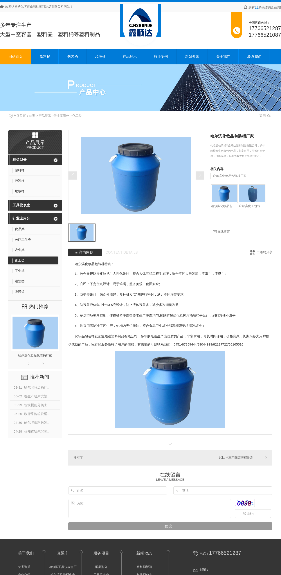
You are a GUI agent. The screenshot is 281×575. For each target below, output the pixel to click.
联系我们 (254, 56)
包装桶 (72, 56)
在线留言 (221, 231)
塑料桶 (45, 56)
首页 (32, 115)
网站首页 (16, 56)
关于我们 (223, 56)
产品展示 (130, 56)
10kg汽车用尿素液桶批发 (236, 457)
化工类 (77, 115)
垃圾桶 (100, 56)
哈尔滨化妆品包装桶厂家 (35, 355)
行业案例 (161, 56)
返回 (265, 116)
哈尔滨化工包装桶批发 (252, 206)
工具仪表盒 (21, 205)
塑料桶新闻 (144, 567)
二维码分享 (264, 252)
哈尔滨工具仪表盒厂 (63, 567)
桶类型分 (20, 160)
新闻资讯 (192, 56)
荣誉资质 (24, 567)
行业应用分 (61, 115)
